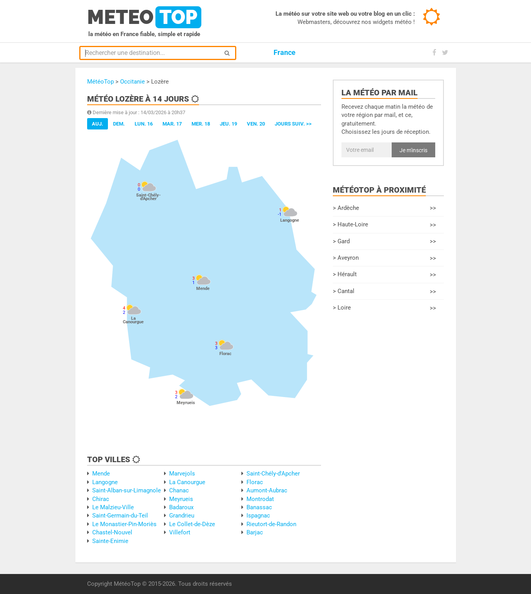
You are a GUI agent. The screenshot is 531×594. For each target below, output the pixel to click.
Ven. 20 (256, 124)
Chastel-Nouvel (112, 532)
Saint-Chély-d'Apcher (273, 473)
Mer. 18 (201, 124)
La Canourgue (187, 482)
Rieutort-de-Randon (271, 524)
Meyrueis (181, 499)
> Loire (384, 308)
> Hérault (384, 275)
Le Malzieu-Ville (113, 507)
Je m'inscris (413, 150)
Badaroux (181, 507)
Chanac (179, 490)
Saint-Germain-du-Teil (120, 515)
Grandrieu (181, 515)
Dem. (119, 124)
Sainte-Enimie (110, 541)
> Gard (384, 241)
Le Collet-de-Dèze (192, 524)
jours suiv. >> (293, 124)
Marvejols (182, 473)
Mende (101, 473)
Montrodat (260, 499)
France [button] (285, 52)
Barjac (254, 532)
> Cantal (384, 292)
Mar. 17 (172, 124)
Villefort (179, 532)
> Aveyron (384, 258)
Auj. (97, 124)
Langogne (105, 482)
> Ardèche (384, 208)
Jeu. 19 (228, 124)
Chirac (100, 499)
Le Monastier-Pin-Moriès (124, 524)
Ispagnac (258, 515)
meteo (144, 17)
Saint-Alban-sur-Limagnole (126, 490)
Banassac (259, 507)
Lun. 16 (144, 124)
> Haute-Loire (384, 225)
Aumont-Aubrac (266, 490)
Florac (254, 482)
